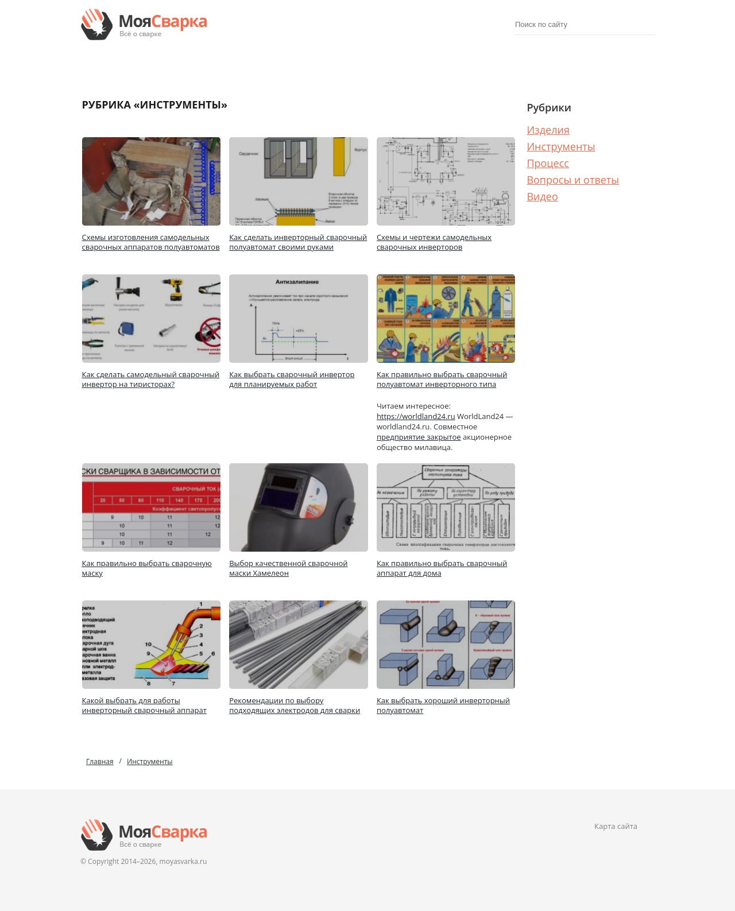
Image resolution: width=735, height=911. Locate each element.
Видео (542, 196)
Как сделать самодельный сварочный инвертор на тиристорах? (151, 379)
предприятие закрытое (419, 437)
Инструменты (561, 146)
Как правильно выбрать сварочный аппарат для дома (442, 568)
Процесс (561, 66)
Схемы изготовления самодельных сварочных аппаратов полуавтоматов (151, 242)
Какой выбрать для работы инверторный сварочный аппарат (144, 705)
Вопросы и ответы (573, 180)
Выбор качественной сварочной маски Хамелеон (288, 568)
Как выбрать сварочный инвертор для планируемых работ (291, 379)
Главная (100, 761)
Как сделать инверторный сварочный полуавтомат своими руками (298, 242)
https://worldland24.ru (416, 416)
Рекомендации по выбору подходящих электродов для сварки (294, 705)
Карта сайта (615, 826)
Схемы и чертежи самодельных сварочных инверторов (434, 242)
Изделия (173, 66)
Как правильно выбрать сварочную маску (147, 568)
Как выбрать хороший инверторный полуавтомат (443, 705)
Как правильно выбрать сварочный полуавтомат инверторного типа (442, 379)
